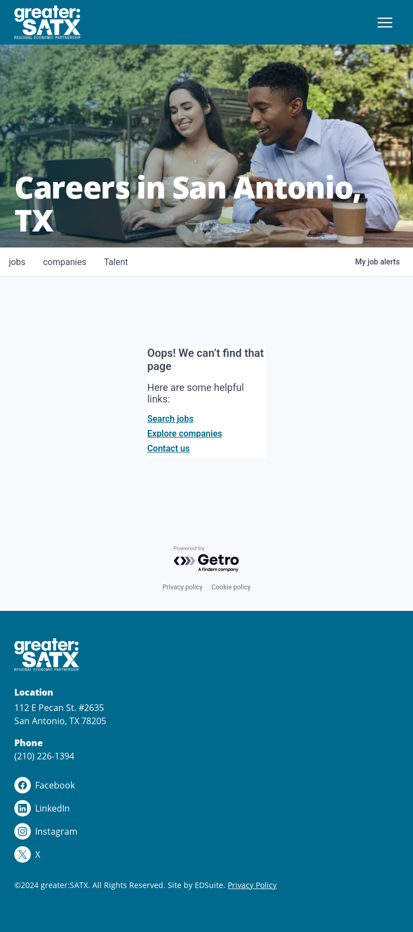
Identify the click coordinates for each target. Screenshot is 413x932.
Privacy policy (182, 587)
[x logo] (206, 854)
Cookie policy (230, 587)
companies (64, 262)
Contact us (168, 448)
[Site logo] (47, 22)
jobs (17, 262)
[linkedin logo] (206, 808)
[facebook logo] (206, 785)
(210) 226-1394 (44, 756)
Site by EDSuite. (196, 885)
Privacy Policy (252, 885)
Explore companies (184, 433)
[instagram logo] (206, 831)
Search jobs (170, 418)
